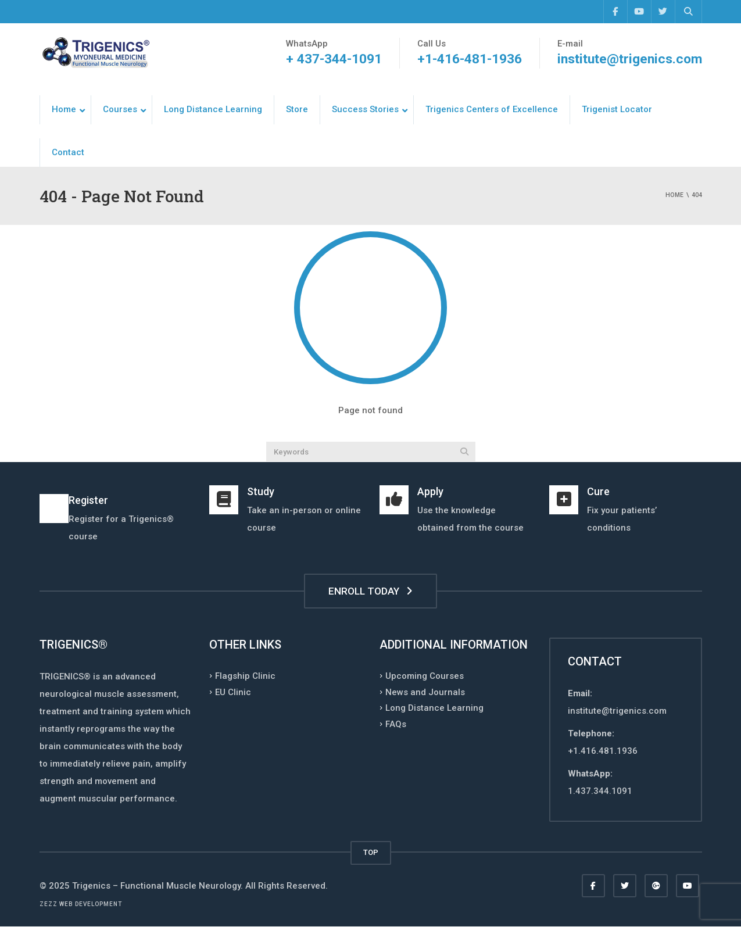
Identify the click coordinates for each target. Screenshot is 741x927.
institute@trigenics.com (629, 59)
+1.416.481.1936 (603, 751)
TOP (370, 852)
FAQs (395, 723)
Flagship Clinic (245, 676)
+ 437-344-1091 (334, 59)
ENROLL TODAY (370, 591)
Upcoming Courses (424, 676)
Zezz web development (81, 904)
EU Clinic (233, 691)
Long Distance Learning (434, 708)
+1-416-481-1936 (469, 59)
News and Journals (425, 691)
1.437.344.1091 (600, 791)
